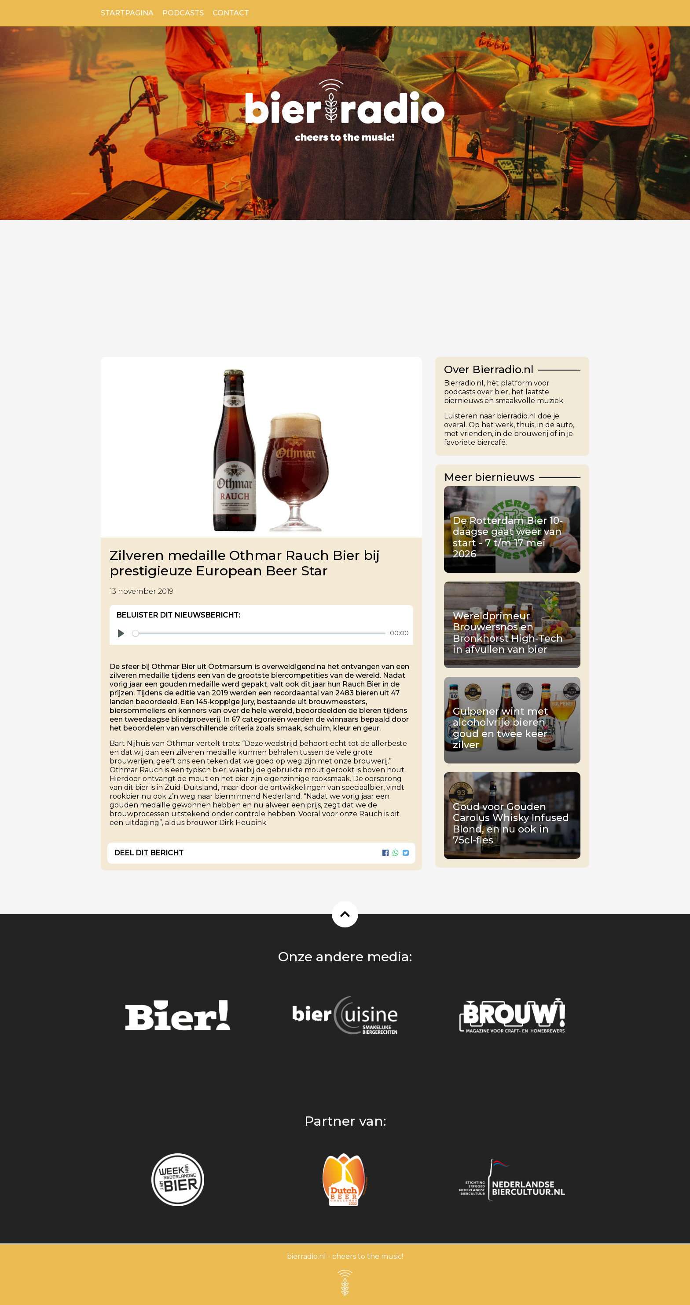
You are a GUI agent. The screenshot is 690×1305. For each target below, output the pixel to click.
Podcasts (183, 13)
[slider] (258, 633)
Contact (231, 13)
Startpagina (127, 13)
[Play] (121, 633)
